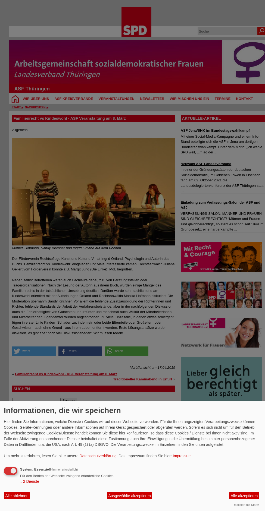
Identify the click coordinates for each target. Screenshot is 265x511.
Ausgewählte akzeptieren (129, 496)
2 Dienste (29, 481)
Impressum (182, 456)
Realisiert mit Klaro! (246, 504)
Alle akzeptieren (244, 496)
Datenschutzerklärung (98, 456)
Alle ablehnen (17, 496)
